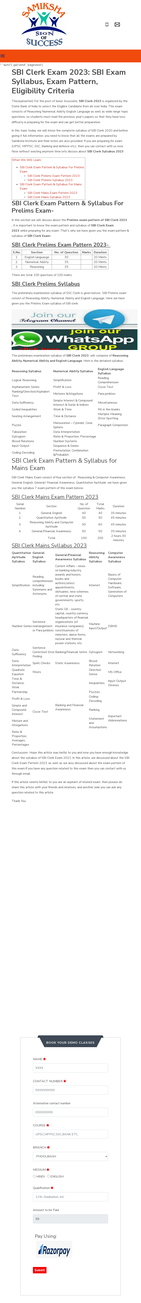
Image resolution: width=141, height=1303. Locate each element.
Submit (39, 1270)
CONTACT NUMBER (49, 1081)
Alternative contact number (51, 1103)
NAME (39, 1059)
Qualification (43, 1188)
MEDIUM (41, 1170)
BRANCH (41, 1147)
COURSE (41, 1125)
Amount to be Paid (46, 1210)
